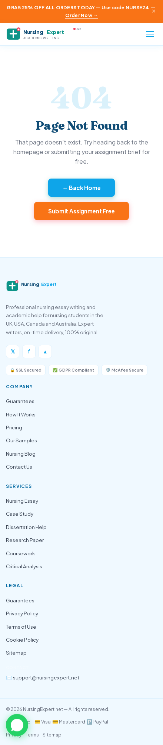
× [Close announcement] (154, 11)
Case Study (19, 513)
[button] (17, 725)
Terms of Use (21, 626)
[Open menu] (150, 34)
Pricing (14, 427)
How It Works (21, 414)
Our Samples (21, 440)
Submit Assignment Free (81, 210)
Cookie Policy (22, 639)
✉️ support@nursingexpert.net (42, 677)
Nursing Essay (22, 501)
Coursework (20, 553)
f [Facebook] (29, 351)
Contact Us (19, 466)
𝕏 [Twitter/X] (13, 351)
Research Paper (25, 540)
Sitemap (16, 652)
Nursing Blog (21, 453)
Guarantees (20, 401)
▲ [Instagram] (45, 351)
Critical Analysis (24, 566)
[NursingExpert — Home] (46, 34)
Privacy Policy (22, 613)
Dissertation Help (26, 527)
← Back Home (81, 187)
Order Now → (81, 15)
